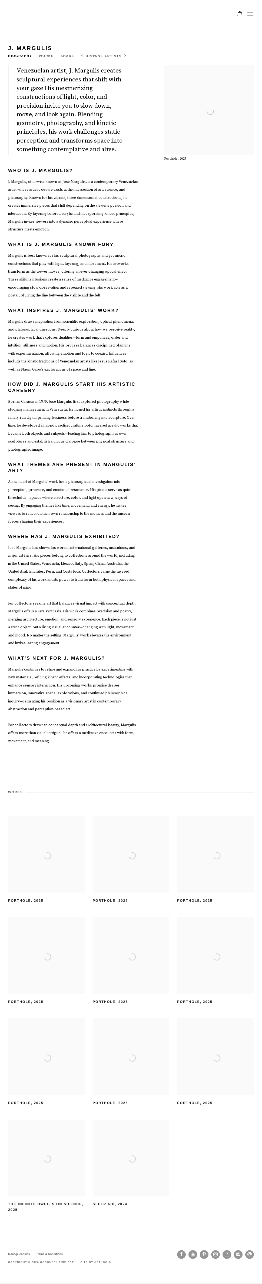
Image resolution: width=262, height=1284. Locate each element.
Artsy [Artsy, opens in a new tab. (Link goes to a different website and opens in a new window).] (227, 1254)
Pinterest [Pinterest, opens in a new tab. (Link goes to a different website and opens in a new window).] (204, 1254)
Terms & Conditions (49, 1254)
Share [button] (67, 56)
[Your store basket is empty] (240, 14)
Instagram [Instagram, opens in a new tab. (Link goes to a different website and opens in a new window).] (215, 1254)
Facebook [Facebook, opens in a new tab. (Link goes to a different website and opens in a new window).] (181, 1254)
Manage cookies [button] (19, 1254)
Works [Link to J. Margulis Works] (46, 56)
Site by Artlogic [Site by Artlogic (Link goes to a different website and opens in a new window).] (96, 1261)
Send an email (249, 1254)
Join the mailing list (238, 1254)
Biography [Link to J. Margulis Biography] (20, 56)
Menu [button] (250, 14)
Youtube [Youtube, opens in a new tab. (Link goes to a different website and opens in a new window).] (192, 1254)
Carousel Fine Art (24, 14)
